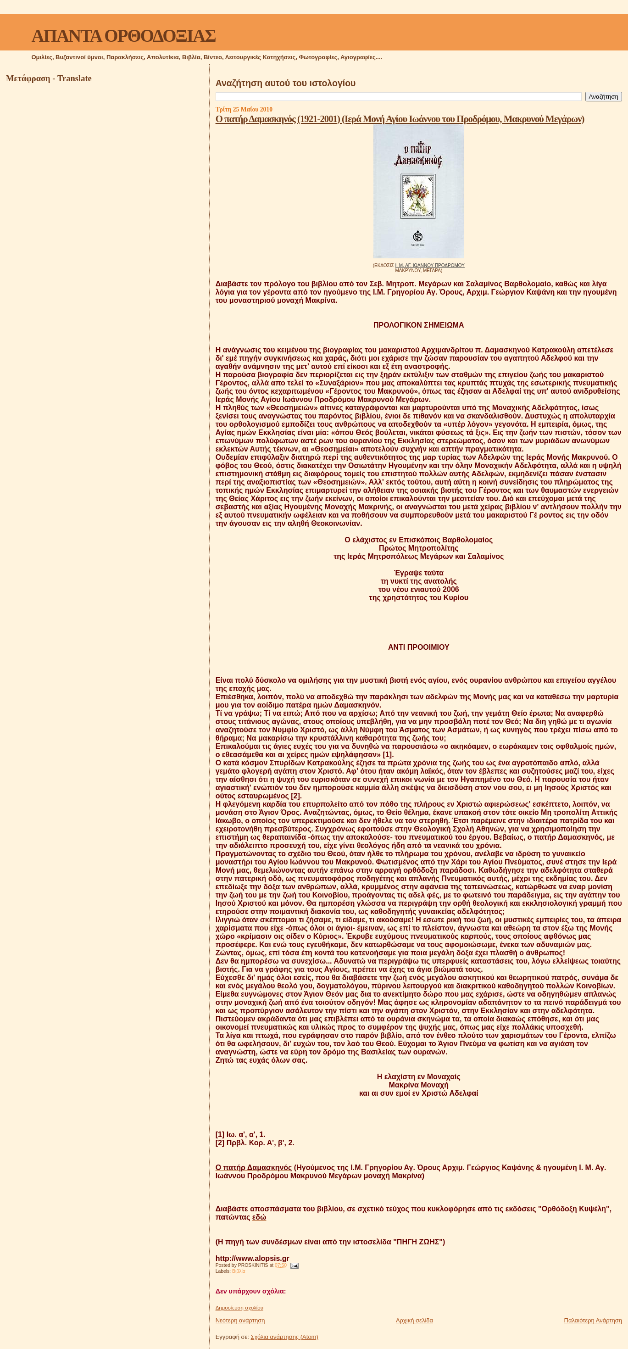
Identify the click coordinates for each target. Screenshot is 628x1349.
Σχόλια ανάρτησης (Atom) (284, 1336)
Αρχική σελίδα (414, 1320)
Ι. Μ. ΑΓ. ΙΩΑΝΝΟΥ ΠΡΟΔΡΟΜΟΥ (430, 265)
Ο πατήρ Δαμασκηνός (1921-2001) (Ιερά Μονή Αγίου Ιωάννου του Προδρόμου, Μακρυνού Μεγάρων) (400, 118)
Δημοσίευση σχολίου (239, 1307)
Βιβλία (238, 1271)
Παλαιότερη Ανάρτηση (593, 1320)
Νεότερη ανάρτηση (240, 1320)
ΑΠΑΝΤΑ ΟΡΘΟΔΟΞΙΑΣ (123, 35)
